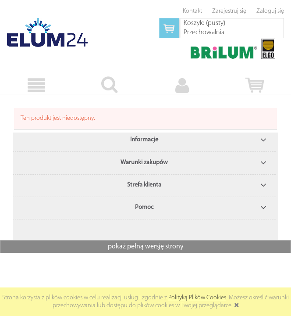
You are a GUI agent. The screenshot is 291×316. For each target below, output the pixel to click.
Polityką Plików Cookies (197, 297)
